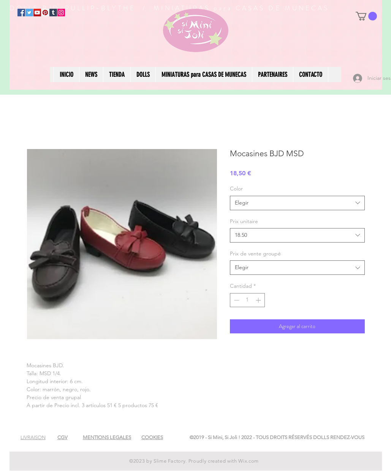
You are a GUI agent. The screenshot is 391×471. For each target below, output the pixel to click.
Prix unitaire (244, 221)
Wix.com (248, 461)
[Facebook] (21, 12)
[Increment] (259, 300)
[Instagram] (61, 12)
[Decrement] (236, 300)
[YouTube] (37, 12)
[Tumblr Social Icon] (53, 12)
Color (236, 188)
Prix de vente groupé (255, 253)
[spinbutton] (247, 300)
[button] (366, 16)
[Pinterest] (45, 12)
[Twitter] (29, 12)
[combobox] (297, 203)
